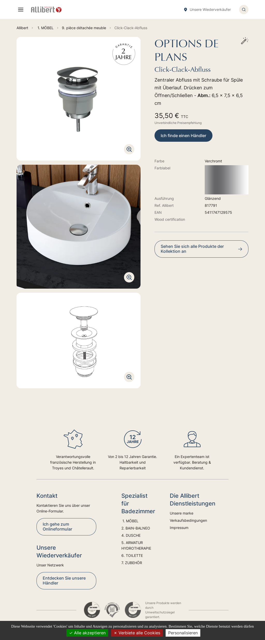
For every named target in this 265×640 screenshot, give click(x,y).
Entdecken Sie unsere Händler (64, 580)
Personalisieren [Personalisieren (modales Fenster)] (183, 632)
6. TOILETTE (132, 555)
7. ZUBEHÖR (131, 562)
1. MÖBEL (129, 521)
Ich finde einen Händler (183, 135)
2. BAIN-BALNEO (135, 528)
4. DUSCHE (131, 535)
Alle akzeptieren (87, 632)
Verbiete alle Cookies (137, 632)
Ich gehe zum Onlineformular (57, 527)
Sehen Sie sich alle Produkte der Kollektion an (201, 249)
